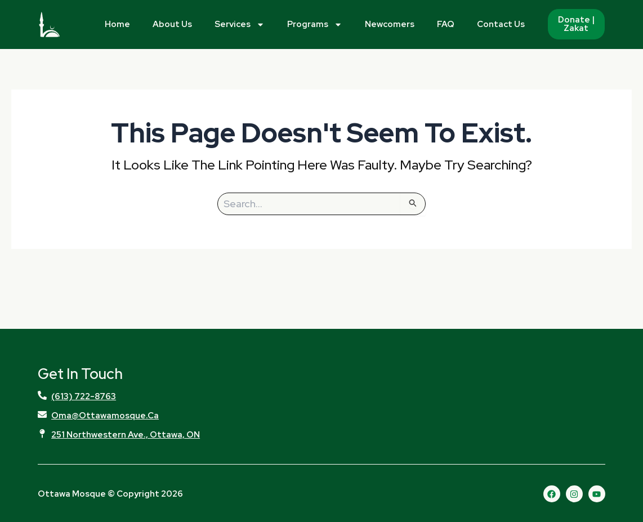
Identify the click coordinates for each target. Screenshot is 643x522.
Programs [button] (314, 24)
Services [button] (240, 24)
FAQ (445, 24)
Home (117, 24)
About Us (172, 24)
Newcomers (389, 24)
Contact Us (501, 24)
